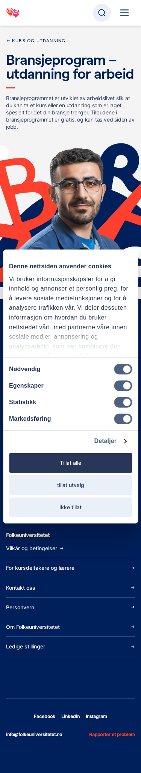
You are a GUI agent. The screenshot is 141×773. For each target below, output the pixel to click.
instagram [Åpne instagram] (96, 716)
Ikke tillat (70, 507)
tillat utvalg (70, 485)
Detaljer (105, 441)
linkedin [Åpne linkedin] (70, 716)
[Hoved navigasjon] (124, 12)
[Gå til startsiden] (13, 13)
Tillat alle (70, 463)
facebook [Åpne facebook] (44, 716)
